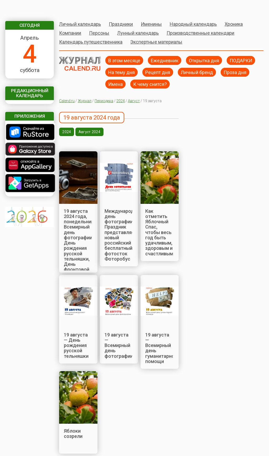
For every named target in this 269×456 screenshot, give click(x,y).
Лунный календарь (138, 33)
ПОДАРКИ (241, 60)
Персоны (99, 33)
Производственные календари (200, 33)
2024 (120, 101)
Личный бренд (197, 72)
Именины (151, 24)
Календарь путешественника (90, 42)
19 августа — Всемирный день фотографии (119, 345)
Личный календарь (80, 24)
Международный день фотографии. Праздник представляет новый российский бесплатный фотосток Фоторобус (124, 235)
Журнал (84, 101)
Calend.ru (67, 101)
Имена (115, 84)
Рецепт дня (157, 72)
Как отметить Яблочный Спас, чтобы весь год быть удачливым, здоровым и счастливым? (160, 232)
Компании (70, 33)
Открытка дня (204, 60)
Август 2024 (89, 132)
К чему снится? (150, 84)
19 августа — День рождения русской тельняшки (76, 345)
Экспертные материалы (156, 42)
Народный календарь (193, 24)
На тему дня (121, 72)
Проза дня (235, 72)
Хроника (234, 24)
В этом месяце (124, 60)
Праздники (121, 24)
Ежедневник (164, 60)
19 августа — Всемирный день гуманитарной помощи (161, 348)
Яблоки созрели (73, 433)
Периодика (104, 101)
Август (134, 101)
